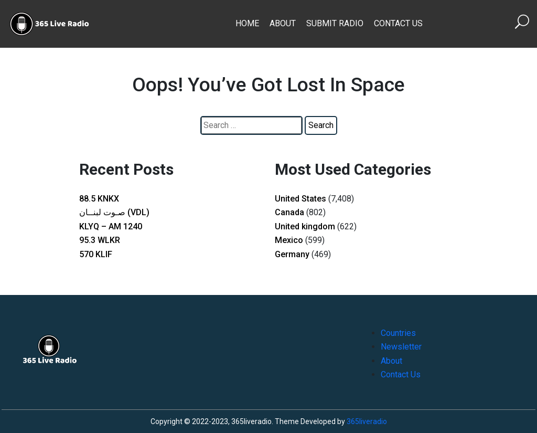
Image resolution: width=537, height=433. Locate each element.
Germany (292, 254)
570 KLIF (95, 254)
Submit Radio (334, 23)
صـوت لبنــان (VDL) (114, 212)
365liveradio (367, 421)
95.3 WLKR (99, 240)
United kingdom (305, 226)
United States (300, 199)
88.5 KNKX (99, 199)
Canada (289, 212)
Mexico (289, 240)
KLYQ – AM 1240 (110, 226)
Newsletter (401, 347)
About (283, 23)
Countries (398, 333)
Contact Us (398, 23)
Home (247, 23)
